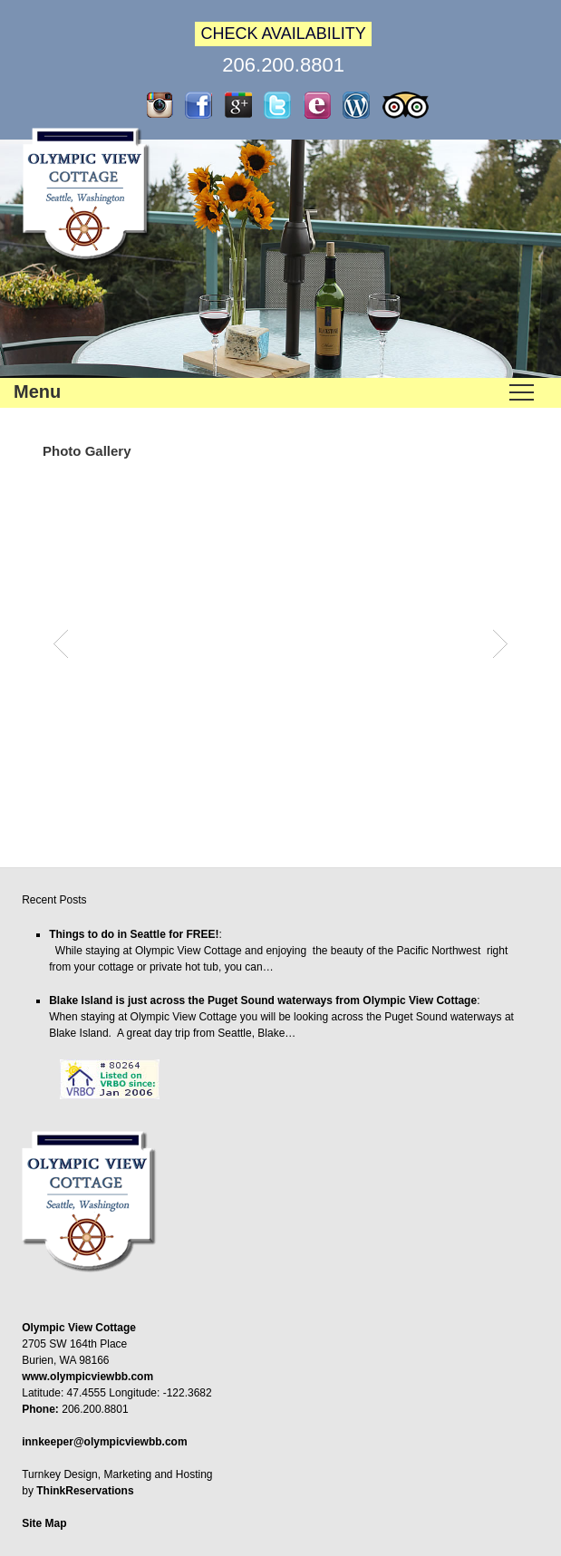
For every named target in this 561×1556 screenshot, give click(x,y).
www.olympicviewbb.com (87, 1376)
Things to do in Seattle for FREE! (133, 934)
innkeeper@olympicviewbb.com (104, 1441)
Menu (37, 391)
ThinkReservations (84, 1490)
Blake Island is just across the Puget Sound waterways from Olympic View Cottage (263, 1000)
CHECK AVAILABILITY (282, 33)
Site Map (44, 1523)
